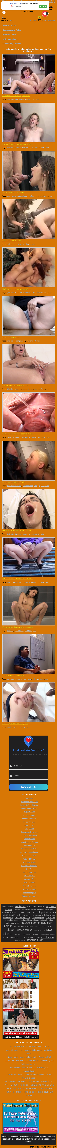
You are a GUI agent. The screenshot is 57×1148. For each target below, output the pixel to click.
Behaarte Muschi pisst (29, 805)
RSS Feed (34, 21)
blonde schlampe (14, 148)
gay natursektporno (15, 679)
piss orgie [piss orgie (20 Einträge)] (18, 934)
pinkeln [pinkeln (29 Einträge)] (50, 926)
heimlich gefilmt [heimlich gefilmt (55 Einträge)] (40, 912)
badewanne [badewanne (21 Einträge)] (17, 909)
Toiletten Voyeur (29, 893)
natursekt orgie (29, 292)
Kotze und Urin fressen (11, 240)
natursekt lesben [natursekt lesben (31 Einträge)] (46, 920)
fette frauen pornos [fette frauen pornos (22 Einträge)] (43, 909)
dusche (10, 631)
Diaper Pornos (29, 812)
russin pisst (43, 582)
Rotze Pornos (29, 882)
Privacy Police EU (48, 1147)
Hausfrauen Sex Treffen (12, 30)
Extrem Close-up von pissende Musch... (18, 434)
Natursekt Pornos (10, 25)
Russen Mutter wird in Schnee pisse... (17, 579)
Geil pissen (29, 829)
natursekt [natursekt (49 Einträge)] (50, 917)
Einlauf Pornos (29, 815)
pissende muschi (38, 437)
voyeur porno (44, 486)
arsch (14, 727)
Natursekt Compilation (29, 852)
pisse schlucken (38, 148)
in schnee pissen (14, 582)
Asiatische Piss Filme (29, 802)
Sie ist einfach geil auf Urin (13, 192)
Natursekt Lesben (29, 856)
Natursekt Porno (29, 862)
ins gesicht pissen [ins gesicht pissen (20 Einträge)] (38, 915)
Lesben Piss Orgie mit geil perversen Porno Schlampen (29, 1088)
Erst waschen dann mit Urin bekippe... (17, 627)
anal (9, 727)
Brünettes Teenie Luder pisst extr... (16, 96)
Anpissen (29, 798)
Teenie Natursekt (29, 886)
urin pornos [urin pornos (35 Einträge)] (35, 937)
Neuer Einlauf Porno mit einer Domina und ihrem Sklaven (29, 1085)
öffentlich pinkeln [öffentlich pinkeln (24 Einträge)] (20, 940)
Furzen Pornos (29, 822)
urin (37, 99)
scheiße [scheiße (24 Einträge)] (35, 934)
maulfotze (26, 148)
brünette (10, 99)
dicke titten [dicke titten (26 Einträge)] (26, 910)
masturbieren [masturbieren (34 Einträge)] (8, 918)
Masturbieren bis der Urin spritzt (15, 385)
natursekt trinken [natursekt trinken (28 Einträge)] (20, 926)
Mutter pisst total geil (10, 337)
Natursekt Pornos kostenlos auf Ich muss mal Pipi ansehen (28, 50)
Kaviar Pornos (29, 839)
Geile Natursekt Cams (11, 39)
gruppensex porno (14, 292)
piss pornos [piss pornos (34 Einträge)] (26, 934)
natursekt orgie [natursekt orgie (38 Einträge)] (12, 923)
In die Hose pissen (29, 835)
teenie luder (30, 99)
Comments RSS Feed (47, 21)
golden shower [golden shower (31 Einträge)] (24, 912)
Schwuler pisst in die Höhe (13, 675)
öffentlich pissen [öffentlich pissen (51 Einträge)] (35, 940)
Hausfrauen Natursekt (29, 832)
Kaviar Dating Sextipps (12, 44)
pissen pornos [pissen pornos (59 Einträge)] (24, 930)
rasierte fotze (40, 389)
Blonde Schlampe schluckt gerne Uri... (17, 144)
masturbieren (28, 389)
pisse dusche (34, 534)
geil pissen (19, 99)
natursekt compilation (25, 196)
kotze (28, 244)
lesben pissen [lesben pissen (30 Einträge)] (49, 915)
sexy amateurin (42, 196)
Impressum (34, 1147)
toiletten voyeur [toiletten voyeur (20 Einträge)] (14, 937)
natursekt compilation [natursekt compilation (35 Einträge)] (30, 920)
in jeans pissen (21, 534)
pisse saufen (28, 486)
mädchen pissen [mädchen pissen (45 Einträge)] (22, 917)
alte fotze (11, 341)
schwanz (27, 679)
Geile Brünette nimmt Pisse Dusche (16, 530)
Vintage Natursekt (29, 896)
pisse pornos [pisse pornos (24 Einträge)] (38, 930)
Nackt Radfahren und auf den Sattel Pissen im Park (29, 1057)
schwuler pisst (38, 679)
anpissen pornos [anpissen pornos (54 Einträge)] (35, 906)
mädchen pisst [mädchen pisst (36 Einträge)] (38, 918)
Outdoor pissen (29, 872)
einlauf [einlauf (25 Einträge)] (33, 910)
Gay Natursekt (29, 825)
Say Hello (43, 6)
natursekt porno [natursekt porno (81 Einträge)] (30, 922)
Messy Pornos (29, 845)
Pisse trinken (29, 876)
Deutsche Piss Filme (29, 808)
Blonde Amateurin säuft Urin (13, 482)
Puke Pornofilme (29, 879)
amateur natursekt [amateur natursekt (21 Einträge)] (7, 906)
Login (11, 21)
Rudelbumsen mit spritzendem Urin (16, 289)
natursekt (21, 727)
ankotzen (11, 244)
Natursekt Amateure (29, 849)
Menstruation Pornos (29, 842)
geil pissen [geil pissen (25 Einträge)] (13, 912)
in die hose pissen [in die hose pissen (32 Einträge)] (24, 915)
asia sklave (20, 244)
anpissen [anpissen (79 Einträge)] (20, 906)
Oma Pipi (29, 869)
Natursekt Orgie (29, 859)
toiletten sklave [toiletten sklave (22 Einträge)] (44, 934)
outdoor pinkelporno (30, 582)
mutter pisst (31, 341)
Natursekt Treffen (9, 35)
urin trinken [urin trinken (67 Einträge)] (47, 937)
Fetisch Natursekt (29, 819)
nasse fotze (25, 437)
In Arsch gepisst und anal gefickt (15, 724)
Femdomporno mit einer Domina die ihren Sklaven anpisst (29, 1081)
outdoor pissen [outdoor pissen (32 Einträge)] (40, 926)
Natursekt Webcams (29, 866)
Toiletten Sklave (29, 889)
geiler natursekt (13, 437)
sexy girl (28, 631)
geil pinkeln (20, 341)
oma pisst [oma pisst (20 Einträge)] (30, 926)
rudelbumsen (42, 292)
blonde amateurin (14, 389)
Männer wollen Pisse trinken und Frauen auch (29, 1047)
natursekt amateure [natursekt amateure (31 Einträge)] (12, 920)
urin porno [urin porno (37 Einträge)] (24, 937)
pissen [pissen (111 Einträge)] (10, 929)
